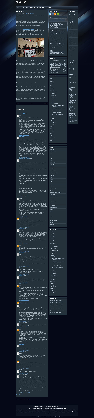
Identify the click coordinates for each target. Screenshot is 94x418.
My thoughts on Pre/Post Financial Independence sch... (58, 109)
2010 (51, 133)
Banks (51, 66)
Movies (53, 68)
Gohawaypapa (72, 113)
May (52, 116)
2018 (51, 85)
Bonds (61, 65)
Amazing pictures (63, 67)
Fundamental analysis (57, 63)
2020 (51, 81)
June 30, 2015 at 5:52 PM (24, 227)
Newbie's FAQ (32, 7)
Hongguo (60, 66)
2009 (51, 135)
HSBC (54, 71)
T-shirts (53, 72)
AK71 (70, 46)
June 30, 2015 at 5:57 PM (24, 242)
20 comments (31, 13)
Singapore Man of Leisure (24, 158)
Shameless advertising (59, 71)
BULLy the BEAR (21, 2)
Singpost (57, 70)
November (53, 93)
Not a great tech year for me (57, 114)
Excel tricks (61, 70)
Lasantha (45, 416)
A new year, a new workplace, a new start (72, 55)
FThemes (36, 416)
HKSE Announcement (49, 7)
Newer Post (18, 103)
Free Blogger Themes (51, 416)
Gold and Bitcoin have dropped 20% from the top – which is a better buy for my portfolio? (72, 24)
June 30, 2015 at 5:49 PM (24, 216)
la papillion (21, 136)
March (52, 120)
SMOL (70, 81)
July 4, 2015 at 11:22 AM (24, 300)
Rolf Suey (21, 327)
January (52, 124)
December (53, 91)
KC (20, 267)
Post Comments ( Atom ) (25, 398)
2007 (51, 139)
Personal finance (54, 62)
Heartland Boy (72, 68)
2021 (51, 79)
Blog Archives (61, 19)
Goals (27, 7)
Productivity (64, 66)
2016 (51, 88)
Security (51, 50)
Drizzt (70, 13)
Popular (51, 19)
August (52, 98)
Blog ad (64, 69)
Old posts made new (58, 69)
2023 (51, 78)
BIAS (27, 13)
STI (51, 68)
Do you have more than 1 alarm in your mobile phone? (58, 106)
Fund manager (53, 67)
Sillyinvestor (22, 283)
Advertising (64, 71)
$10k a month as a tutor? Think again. (57, 43)
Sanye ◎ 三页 (22, 113)
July (52, 100)
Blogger (58, 406)
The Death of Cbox (53, 36)
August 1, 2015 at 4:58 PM (24, 373)
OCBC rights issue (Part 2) (55, 23)
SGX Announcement (40, 7)
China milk (52, 69)
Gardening (51, 71)
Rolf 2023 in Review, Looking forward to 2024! (72, 76)
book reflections (53, 162)
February (53, 122)
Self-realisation (56, 60)
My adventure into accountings (60, 68)
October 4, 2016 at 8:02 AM (24, 392)
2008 (51, 137)
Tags (56, 19)
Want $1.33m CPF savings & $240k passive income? (72, 48)
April (52, 118)
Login (18, 7)
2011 (51, 131)
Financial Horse (72, 21)
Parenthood (52, 65)
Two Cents (71, 30)
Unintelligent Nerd (72, 94)
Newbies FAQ (52, 70)
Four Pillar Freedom (71, 107)
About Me (22, 7)
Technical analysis (62, 64)
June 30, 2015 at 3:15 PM (24, 157)
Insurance (58, 67)
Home (32, 103)
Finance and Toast (72, 100)
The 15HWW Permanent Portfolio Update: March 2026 (72, 41)
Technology (55, 66)
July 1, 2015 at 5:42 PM (23, 282)
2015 (51, 90)
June (52, 102)
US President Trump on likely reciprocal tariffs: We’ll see (72, 63)
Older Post (45, 103)
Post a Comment (19, 394)
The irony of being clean (56, 110)
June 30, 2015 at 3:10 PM (24, 135)
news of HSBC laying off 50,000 (28, 29)
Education (57, 64)
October (52, 95)
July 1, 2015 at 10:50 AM (24, 274)
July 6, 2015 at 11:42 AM (24, 350)
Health (65, 70)
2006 (51, 140)
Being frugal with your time (57, 112)
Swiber (51, 72)
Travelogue (56, 72)
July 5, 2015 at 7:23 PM (23, 326)
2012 (51, 130)
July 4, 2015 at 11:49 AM (24, 321)
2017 (51, 87)
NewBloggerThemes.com (59, 416)
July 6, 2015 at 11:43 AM (24, 359)
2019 (51, 83)
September (53, 97)
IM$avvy (64, 65)
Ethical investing (20, 11)
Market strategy (62, 62)
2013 (51, 128)
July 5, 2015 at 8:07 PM (23, 343)
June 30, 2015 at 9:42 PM (24, 266)
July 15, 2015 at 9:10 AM (24, 368)
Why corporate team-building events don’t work (72, 115)
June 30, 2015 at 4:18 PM (24, 195)
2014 (51, 126)
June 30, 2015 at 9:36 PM (24, 251)
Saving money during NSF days (56, 30)
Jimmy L (21, 217)
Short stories (57, 65)
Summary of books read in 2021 (73, 121)
